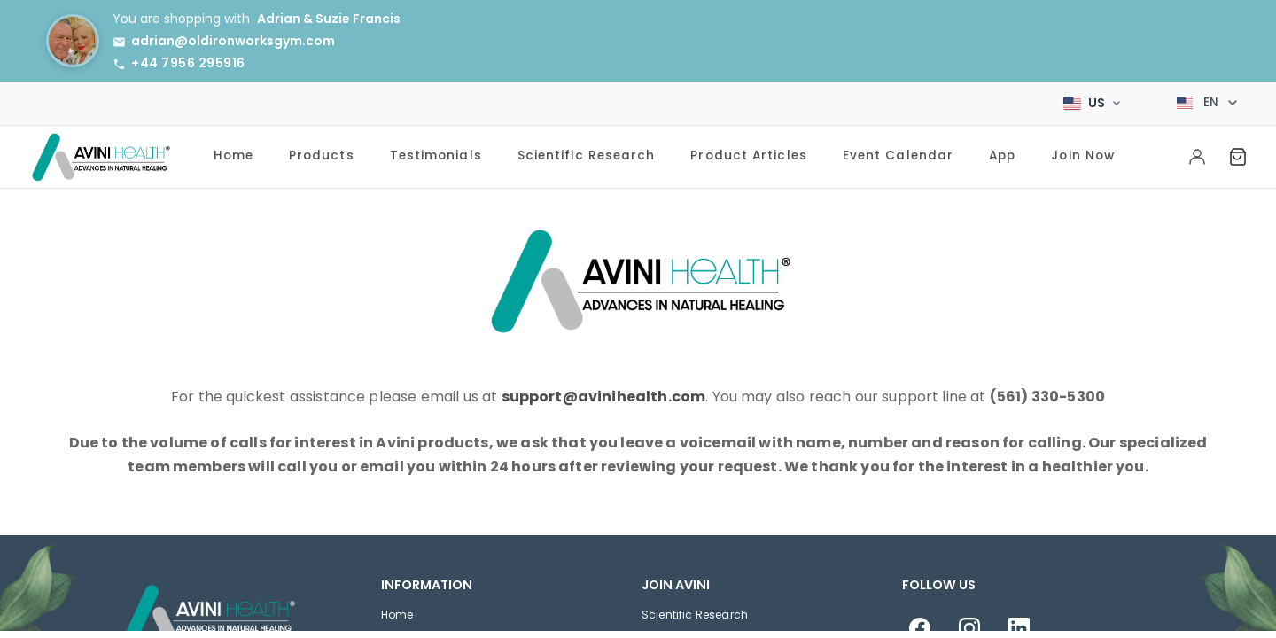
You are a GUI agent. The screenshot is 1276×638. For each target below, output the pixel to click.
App (1002, 152)
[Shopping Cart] (1238, 154)
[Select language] (1207, 102)
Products (321, 152)
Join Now (1083, 152)
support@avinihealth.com (604, 394)
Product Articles (748, 152)
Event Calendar (898, 152)
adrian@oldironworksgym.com (233, 41)
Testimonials (436, 152)
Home (233, 152)
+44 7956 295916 (188, 63)
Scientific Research (586, 152)
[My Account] (1197, 154)
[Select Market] (1092, 101)
